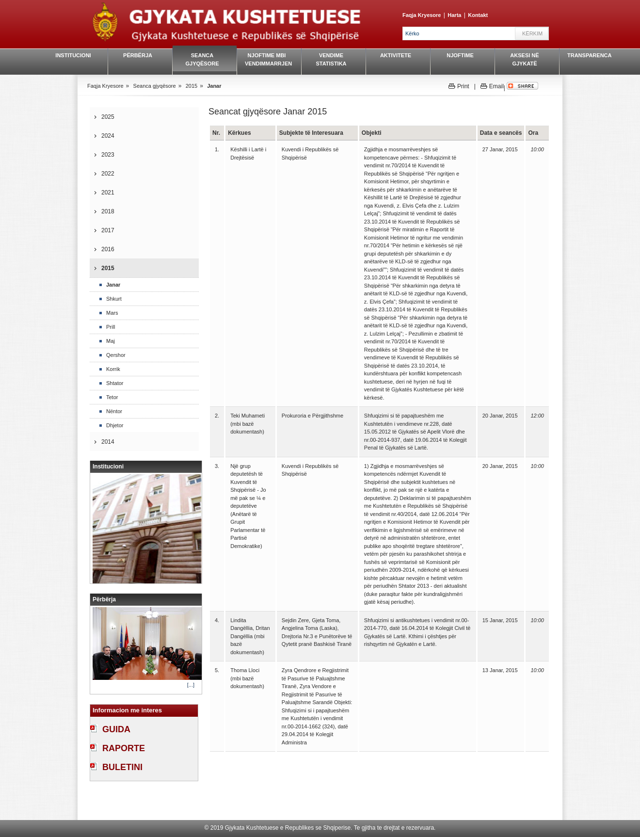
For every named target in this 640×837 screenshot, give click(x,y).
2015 (191, 86)
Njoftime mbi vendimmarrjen (266, 59)
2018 (107, 211)
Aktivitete (395, 55)
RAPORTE (123, 748)
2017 (107, 230)
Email (496, 86)
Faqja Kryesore (421, 15)
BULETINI (122, 767)
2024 (107, 135)
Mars (112, 313)
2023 (107, 154)
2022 (107, 173)
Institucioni (73, 55)
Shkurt (114, 299)
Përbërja (137, 55)
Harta (454, 15)
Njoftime (460, 55)
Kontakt (478, 15)
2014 (107, 441)
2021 (107, 192)
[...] (190, 685)
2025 (107, 116)
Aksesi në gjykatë (524, 59)
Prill (110, 327)
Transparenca (589, 55)
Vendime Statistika (331, 59)
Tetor (112, 397)
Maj (110, 341)
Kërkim (532, 33)
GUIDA (116, 729)
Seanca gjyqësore (202, 59)
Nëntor (114, 411)
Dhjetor (114, 425)
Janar (214, 86)
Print (463, 86)
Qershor (116, 355)
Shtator (114, 383)
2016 (107, 249)
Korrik (113, 369)
